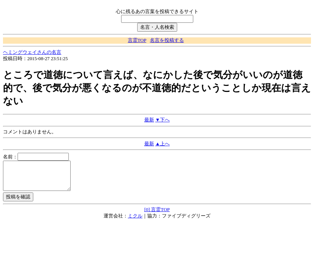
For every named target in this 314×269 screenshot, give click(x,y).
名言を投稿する (167, 40)
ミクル (135, 221)
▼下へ (162, 120)
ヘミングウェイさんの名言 (32, 52)
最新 (149, 120)
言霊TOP (137, 40)
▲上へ (162, 143)
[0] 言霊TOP (157, 215)
